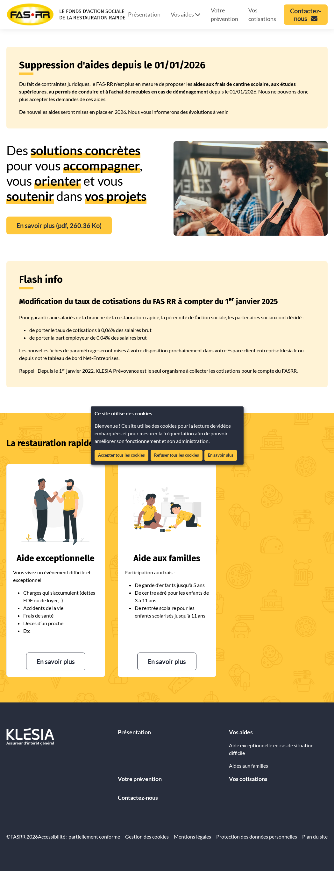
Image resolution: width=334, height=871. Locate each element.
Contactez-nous (138, 797)
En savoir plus (220, 455)
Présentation (144, 14)
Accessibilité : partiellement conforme (79, 836)
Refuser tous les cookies (176, 455)
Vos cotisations (262, 14)
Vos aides (186, 14)
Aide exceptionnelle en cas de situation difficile (271, 749)
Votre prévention (224, 14)
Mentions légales (192, 836)
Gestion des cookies (147, 836)
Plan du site (315, 836)
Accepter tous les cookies (121, 455)
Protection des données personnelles (256, 836)
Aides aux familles (248, 766)
